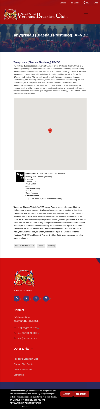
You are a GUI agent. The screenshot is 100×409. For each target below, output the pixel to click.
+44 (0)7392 (26, 333)
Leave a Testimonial (23, 369)
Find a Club (74, 3)
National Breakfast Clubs (24, 246)
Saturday (51, 246)
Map (86, 3)
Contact (63, 3)
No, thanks (81, 394)
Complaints (19, 375)
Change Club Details (23, 364)
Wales (41, 246)
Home (50, 40)
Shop (96, 3)
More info (25, 406)
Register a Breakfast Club (26, 359)
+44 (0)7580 (26, 338)
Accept (66, 394)
